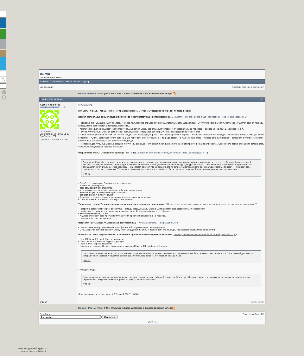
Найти (69, 81)
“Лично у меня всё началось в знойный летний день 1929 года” (205, 234)
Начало (82, 93)
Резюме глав (95, 93)
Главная (44, 81)
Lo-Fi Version (152, 322)
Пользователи (57, 81)
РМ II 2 (87, 174)
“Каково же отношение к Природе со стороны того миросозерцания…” (172, 153)
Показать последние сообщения (248, 87)
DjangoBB (259, 314)
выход (45, 73)
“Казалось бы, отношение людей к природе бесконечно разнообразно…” (211, 117)
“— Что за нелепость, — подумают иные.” (156, 223)
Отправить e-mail (59, 139)
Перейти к (78, 316)
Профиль (44, 139)
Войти (77, 81)
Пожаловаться (257, 302)
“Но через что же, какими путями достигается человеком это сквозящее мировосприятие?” (211, 204)
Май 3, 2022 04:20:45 (52, 99)
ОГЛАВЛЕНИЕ (85, 105)
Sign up (85, 81)
